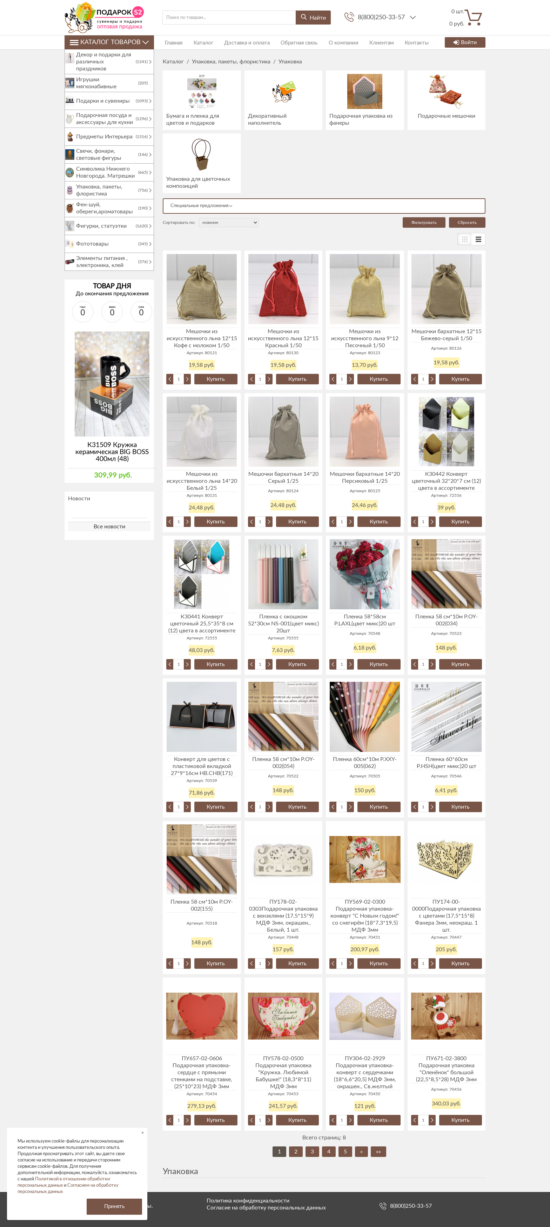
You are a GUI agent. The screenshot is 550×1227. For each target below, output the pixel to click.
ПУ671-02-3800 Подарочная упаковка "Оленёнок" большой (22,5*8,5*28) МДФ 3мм (446, 1069)
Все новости (109, 533)
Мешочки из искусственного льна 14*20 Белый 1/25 (202, 481)
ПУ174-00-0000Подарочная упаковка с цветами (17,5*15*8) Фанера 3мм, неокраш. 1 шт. (446, 916)
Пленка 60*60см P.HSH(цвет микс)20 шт (446, 762)
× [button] (142, 1132)
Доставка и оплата (240, 42)
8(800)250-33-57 (382, 17)
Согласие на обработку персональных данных (266, 1208)
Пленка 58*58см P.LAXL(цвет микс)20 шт (364, 620)
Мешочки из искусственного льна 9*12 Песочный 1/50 (364, 338)
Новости (79, 505)
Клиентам (368, 42)
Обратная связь (290, 42)
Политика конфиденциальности (248, 1201)
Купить (216, 379)
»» (378, 1151)
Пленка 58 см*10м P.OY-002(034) (446, 620)
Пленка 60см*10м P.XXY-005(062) (365, 762)
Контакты (401, 42)
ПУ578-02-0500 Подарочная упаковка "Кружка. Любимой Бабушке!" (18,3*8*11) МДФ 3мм (283, 1072)
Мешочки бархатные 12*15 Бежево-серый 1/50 (446, 335)
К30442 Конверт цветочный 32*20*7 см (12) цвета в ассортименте (446, 481)
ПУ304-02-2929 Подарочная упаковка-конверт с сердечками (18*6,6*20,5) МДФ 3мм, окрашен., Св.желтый (365, 1072)
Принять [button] (114, 1206)
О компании (332, 42)
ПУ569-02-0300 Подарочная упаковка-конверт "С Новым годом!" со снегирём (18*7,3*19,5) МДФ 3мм (364, 916)
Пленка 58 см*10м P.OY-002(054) (283, 762)
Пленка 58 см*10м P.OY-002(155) (201, 905)
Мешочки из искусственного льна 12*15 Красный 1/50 (283, 338)
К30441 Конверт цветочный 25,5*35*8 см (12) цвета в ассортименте (201, 623)
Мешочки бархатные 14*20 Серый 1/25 (283, 477)
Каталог (199, 42)
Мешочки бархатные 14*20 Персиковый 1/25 (365, 477)
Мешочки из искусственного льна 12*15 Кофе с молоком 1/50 (202, 338)
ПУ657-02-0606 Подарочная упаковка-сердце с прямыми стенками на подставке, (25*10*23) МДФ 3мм (201, 1072)
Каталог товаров (109, 42)
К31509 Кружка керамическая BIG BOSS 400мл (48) (112, 459)
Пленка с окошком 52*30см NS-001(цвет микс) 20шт (283, 623)
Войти (465, 42)
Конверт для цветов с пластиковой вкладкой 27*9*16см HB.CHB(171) (202, 766)
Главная (171, 42)
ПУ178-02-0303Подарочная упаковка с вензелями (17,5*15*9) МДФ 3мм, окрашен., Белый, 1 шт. (283, 916)
